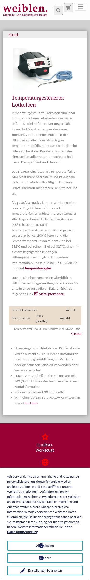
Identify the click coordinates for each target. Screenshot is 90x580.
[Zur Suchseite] (68, 7)
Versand (76, 334)
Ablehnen (45, 558)
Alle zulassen (45, 546)
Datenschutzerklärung (22, 532)
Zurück (14, 34)
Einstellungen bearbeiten (45, 570)
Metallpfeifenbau (51, 294)
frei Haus (31, 403)
